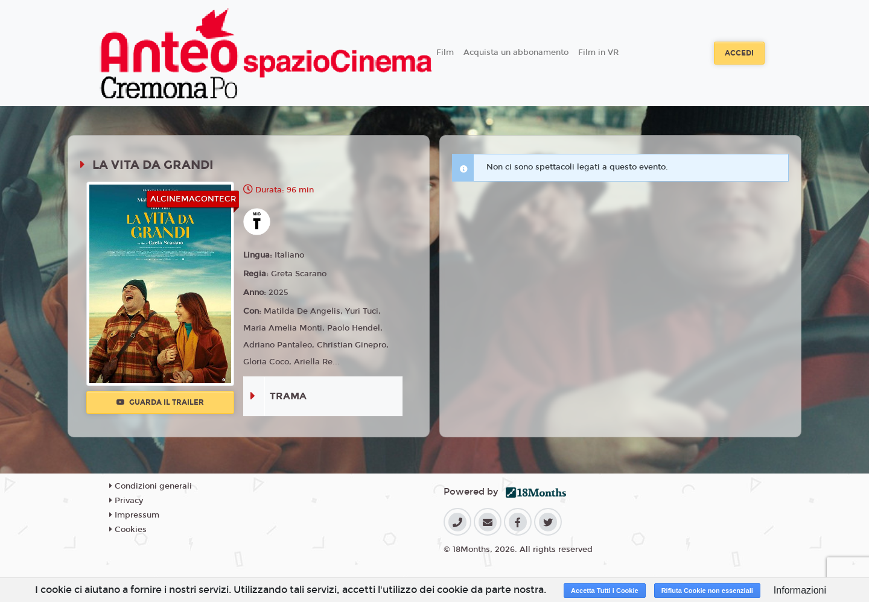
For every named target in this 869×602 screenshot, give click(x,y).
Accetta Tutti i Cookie (604, 590)
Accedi (739, 53)
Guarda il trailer (160, 402)
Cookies (128, 529)
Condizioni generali (150, 486)
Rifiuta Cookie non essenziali (707, 590)
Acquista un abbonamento (515, 52)
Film (445, 52)
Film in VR (598, 52)
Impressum (134, 515)
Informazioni (800, 590)
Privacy (126, 500)
